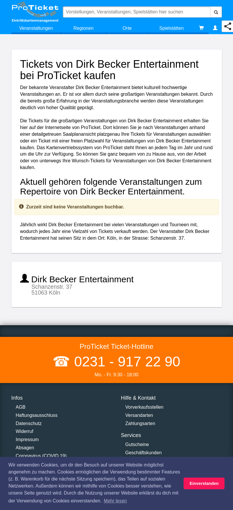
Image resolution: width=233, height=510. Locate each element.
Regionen (83, 28)
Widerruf (24, 431)
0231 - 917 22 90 (125, 361)
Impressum (27, 439)
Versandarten (139, 415)
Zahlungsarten (140, 423)
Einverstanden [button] (204, 483)
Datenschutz (29, 423)
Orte (127, 28)
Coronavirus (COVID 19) (41, 455)
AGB (21, 407)
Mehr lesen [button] (115, 500)
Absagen (25, 447)
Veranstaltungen (36, 28)
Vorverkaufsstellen (144, 407)
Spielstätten (171, 28)
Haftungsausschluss (37, 415)
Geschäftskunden (143, 452)
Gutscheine (137, 444)
